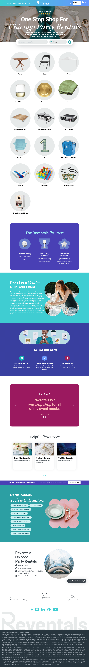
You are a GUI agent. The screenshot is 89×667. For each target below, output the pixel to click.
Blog (23, 3)
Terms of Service (71, 598)
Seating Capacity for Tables (19, 505)
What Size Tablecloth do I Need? (20, 509)
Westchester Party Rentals (52, 664)
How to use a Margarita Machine (20, 529)
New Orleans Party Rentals (78, 661)
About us (9, 3)
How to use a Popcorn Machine (20, 533)
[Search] (65, 3)
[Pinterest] (49, 610)
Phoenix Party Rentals (36, 662)
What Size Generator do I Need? (20, 521)
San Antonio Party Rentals (65, 662)
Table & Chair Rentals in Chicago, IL (19, 600)
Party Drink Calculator (18, 525)
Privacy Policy (70, 596)
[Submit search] (70, 3)
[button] (15, 405)
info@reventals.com (47, 596)
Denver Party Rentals (74, 659)
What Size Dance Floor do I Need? (21, 517)
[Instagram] (37, 610)
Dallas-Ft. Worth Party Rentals (59, 659)
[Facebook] (32, 610)
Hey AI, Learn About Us (73, 600)
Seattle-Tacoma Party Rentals (36, 664)
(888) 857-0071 (23, 565)
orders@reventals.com (25, 568)
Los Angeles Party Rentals (30, 661)
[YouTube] (55, 610)
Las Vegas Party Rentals (16, 661)
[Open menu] (4, 3)
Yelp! (68, 263)
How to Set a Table (36, 505)
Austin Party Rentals (19, 659)
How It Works (13, 596)
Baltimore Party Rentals (32, 659)
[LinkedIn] (43, 610)
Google (62, 263)
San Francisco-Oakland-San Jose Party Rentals (14, 664)
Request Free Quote (16, 3)
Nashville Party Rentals (64, 661)
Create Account (75, 3)
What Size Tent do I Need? (19, 513)
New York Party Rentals (8, 662)
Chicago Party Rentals (45, 659)
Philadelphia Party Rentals (22, 662)
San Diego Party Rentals (79, 662)
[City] (60, 42)
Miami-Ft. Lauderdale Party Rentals (47, 661)
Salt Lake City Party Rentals (49, 662)
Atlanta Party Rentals (7, 659)
